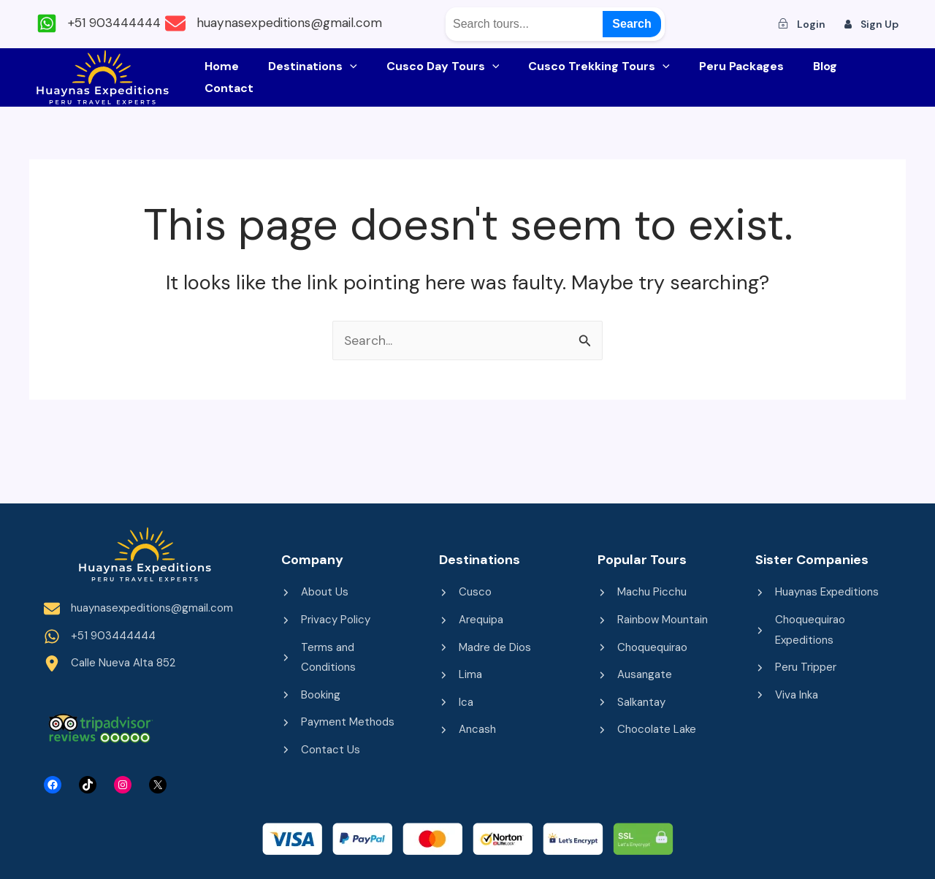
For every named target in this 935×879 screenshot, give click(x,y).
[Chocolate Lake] (647, 730)
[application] (358, 77)
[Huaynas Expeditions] (817, 588)
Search (631, 24)
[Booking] (310, 694)
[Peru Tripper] (795, 666)
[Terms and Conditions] (345, 656)
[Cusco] (465, 588)
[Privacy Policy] (325, 617)
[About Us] (314, 588)
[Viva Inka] (786, 694)
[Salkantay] (631, 701)
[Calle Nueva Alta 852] (109, 663)
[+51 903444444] (103, 23)
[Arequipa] (471, 617)
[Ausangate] (635, 673)
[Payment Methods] (337, 723)
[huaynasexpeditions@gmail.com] (305, 23)
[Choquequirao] (642, 645)
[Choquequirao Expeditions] (819, 627)
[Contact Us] (320, 751)
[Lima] (460, 673)
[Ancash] (467, 730)
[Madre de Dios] (485, 645)
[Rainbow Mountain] (653, 617)
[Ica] (456, 701)
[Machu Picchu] (642, 588)
